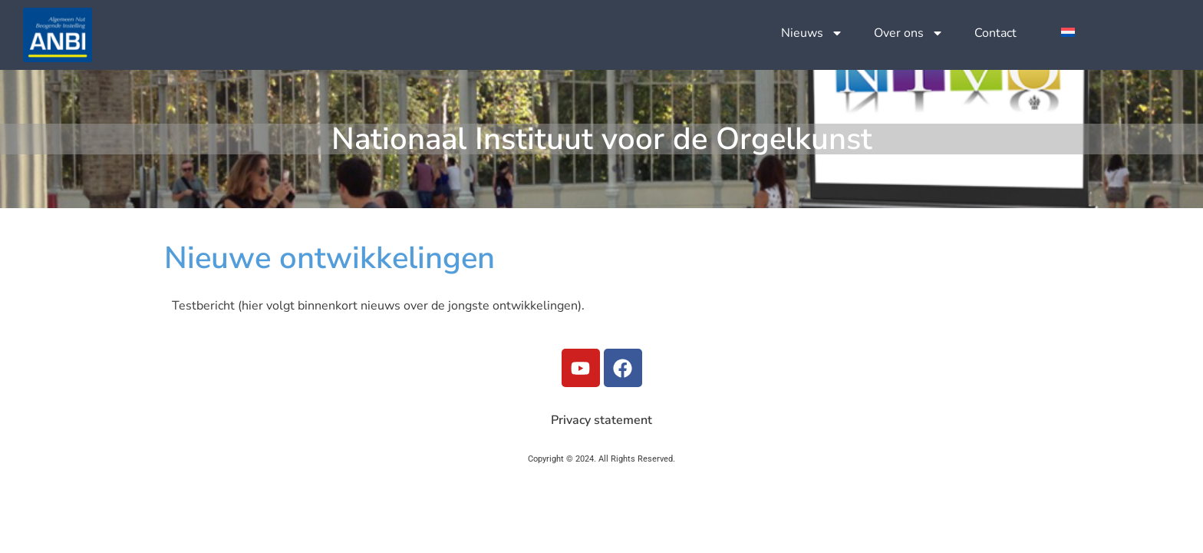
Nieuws (812, 33)
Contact (995, 33)
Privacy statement (601, 420)
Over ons (909, 33)
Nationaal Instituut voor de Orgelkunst (601, 139)
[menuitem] (1068, 32)
